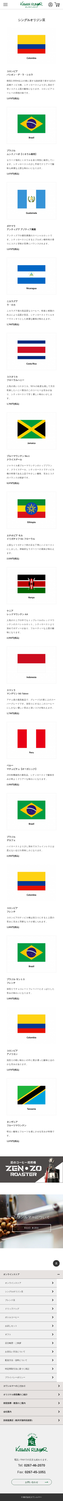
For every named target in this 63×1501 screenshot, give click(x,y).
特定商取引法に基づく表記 (17, 1369)
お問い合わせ (31, 1482)
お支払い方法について (15, 1351)
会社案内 (7, 1412)
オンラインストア (11, 1274)
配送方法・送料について (16, 1360)
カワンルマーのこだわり (14, 1386)
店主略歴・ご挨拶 (13, 1343)
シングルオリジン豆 (14, 1291)
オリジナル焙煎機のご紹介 (15, 1394)
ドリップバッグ (12, 1309)
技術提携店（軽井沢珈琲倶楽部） (18, 1420)
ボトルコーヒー (12, 1317)
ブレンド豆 (10, 1300)
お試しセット (11, 1326)
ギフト (8, 1334)
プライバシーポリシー (15, 1377)
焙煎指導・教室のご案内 (14, 1403)
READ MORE (31, 1228)
